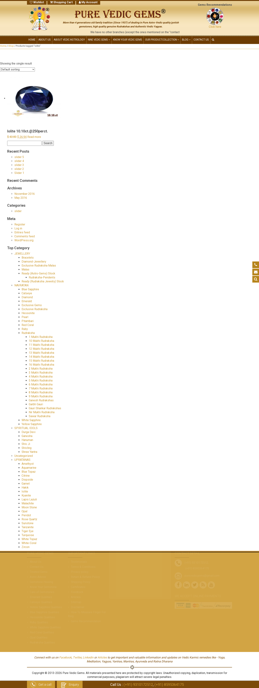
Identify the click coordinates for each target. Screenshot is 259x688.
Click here (215, 26)
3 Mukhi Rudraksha (41, 372)
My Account (88, 2)
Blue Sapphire (30, 289)
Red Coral (28, 325)
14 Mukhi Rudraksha (41, 356)
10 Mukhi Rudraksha (41, 341)
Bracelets (28, 257)
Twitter (77, 657)
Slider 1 (19, 173)
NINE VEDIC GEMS (99, 39)
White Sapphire (31, 420)
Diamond (27, 297)
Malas (25, 269)
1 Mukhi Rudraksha (41, 337)
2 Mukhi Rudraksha (41, 368)
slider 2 (19, 169)
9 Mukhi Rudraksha (41, 396)
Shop (11, 46)
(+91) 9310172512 (138, 684)
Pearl (25, 317)
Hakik (25, 487)
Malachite (28, 503)
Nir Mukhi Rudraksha (41, 412)
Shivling (26, 448)
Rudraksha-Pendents (42, 277)
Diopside (27, 479)
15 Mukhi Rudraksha (41, 360)
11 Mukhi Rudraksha (41, 345)
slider (18, 211)
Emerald (27, 301)
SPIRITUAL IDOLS (26, 428)
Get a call (41, 685)
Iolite (25, 491)
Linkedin (88, 657)
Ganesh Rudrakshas (41, 400)
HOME (31, 39)
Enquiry (69, 685)
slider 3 (19, 165)
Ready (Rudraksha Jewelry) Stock (43, 281)
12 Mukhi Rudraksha (41, 348)
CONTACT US (201, 39)
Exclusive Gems (32, 305)
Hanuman (27, 440)
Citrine (26, 475)
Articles (102, 657)
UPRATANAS (22, 459)
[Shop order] (17, 69)
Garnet (26, 483)
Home (3, 46)
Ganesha (27, 436)
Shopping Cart (61, 2)
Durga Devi (28, 432)
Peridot (26, 515)
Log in (18, 228)
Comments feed (24, 236)
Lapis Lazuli (29, 499)
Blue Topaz (29, 471)
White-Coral (29, 543)
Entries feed (22, 232)
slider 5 (19, 157)
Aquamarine (29, 467)
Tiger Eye (27, 531)
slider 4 (19, 161)
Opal (24, 511)
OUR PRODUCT (162, 39)
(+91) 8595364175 (169, 684)
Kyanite (26, 495)
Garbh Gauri (36, 404)
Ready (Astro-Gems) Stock (38, 273)
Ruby (25, 329)
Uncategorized (23, 456)
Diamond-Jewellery (34, 261)
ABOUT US (44, 39)
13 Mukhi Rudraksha (41, 352)
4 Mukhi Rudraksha (41, 376)
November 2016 (24, 194)
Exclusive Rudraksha (34, 309)
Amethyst (28, 463)
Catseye (27, 293)
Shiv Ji (26, 444)
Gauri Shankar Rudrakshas (45, 408)
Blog (186, 39)
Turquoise (28, 535)
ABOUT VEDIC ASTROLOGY (69, 39)
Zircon (25, 547)
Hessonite (28, 313)
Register (19, 224)
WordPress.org (23, 240)
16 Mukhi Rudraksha (41, 364)
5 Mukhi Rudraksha (41, 380)
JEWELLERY (22, 253)
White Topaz (29, 539)
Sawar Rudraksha (39, 416)
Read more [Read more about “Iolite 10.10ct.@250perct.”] (34, 137)
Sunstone (27, 523)
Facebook (65, 657)
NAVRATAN (21, 285)
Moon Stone (29, 507)
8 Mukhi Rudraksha (41, 392)
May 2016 (20, 197)
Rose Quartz (29, 519)
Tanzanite (28, 527)
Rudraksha (28, 333)
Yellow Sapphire (32, 424)
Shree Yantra (29, 452)
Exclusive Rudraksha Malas (39, 265)
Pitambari (28, 321)
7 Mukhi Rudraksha (41, 388)
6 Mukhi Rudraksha (41, 384)
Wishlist (37, 2)
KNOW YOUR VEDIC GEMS (127, 39)
